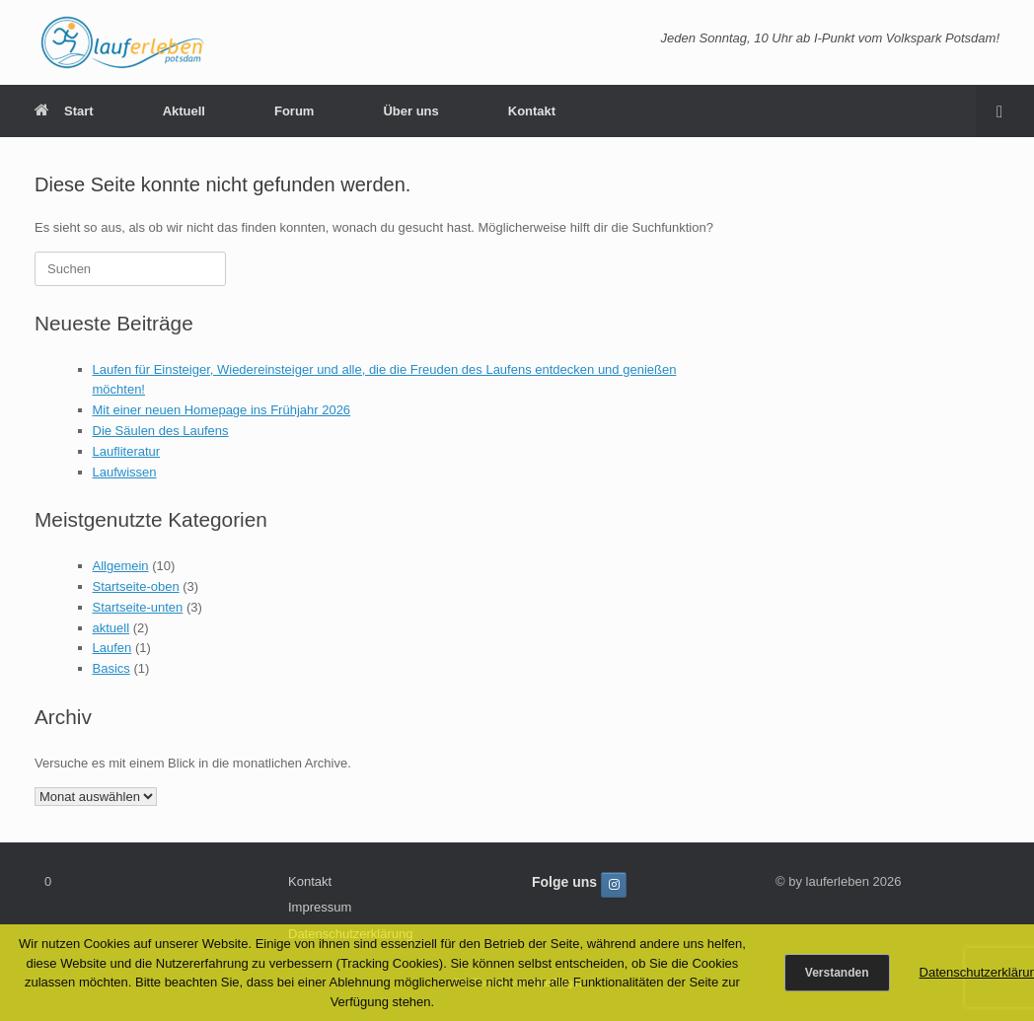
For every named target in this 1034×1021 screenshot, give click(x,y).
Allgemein (121, 565)
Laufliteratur (127, 451)
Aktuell (184, 111)
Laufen (112, 647)
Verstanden (837, 973)
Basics (111, 668)
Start (64, 111)
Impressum (319, 907)
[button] (1005, 111)
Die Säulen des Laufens (161, 430)
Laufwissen (125, 472)
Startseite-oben (136, 586)
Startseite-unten (138, 607)
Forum (294, 111)
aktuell (111, 627)
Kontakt (531, 111)
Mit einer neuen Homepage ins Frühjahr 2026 (222, 409)
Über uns (410, 111)
